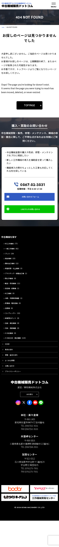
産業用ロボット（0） (16, 328)
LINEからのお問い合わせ (31, 214)
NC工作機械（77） (15, 250)
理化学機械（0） (14, 286)
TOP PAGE (29, 105)
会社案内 (29, 419)
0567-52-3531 (32, 184)
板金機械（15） (13, 265)
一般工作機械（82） (16, 255)
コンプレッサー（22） (17, 322)
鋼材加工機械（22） (16, 270)
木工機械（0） (13, 302)
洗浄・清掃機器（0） (16, 338)
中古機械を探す (12, 243)
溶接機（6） (12, 317)
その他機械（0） (14, 343)
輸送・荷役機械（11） (17, 291)
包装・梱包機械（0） (16, 333)
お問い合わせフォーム (30, 198)
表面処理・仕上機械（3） (18, 275)
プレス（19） (12, 260)
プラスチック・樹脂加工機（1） (22, 281)
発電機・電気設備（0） (17, 312)
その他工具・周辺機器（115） (21, 348)
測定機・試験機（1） (16, 296)
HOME (4, 27)
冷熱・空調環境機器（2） (18, 307)
